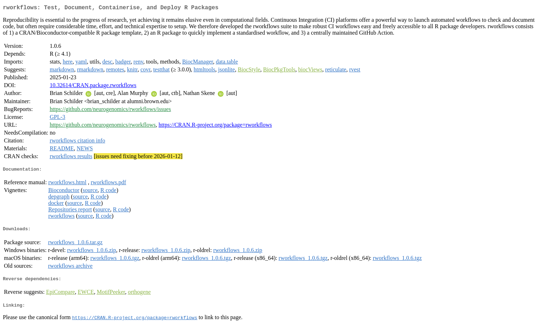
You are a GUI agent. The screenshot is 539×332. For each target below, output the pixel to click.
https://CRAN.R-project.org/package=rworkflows (215, 126)
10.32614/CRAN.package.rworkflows (93, 87)
